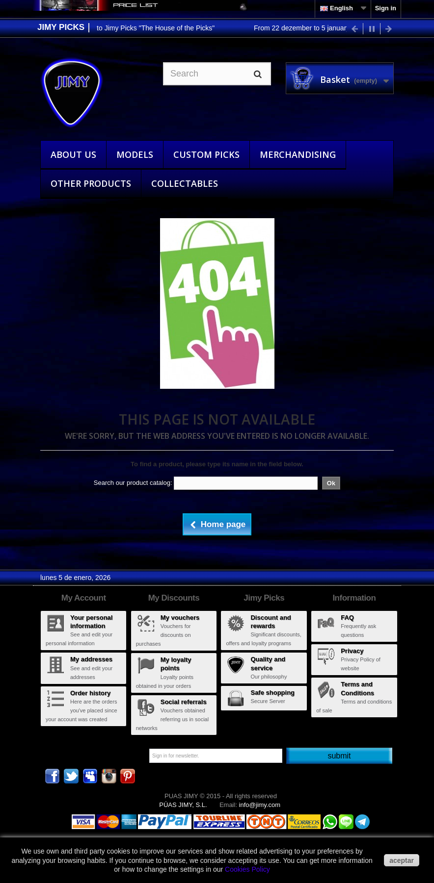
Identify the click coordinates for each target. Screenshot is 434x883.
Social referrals (184, 702)
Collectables (184, 183)
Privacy (352, 651)
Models (134, 154)
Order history (90, 693)
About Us (73, 154)
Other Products (91, 183)
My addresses (91, 659)
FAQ (347, 617)
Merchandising (298, 154)
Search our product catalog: (133, 482)
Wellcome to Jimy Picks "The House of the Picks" (143, 28)
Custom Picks (206, 154)
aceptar (401, 860)
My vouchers (180, 617)
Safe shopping (272, 692)
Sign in (385, 8)
